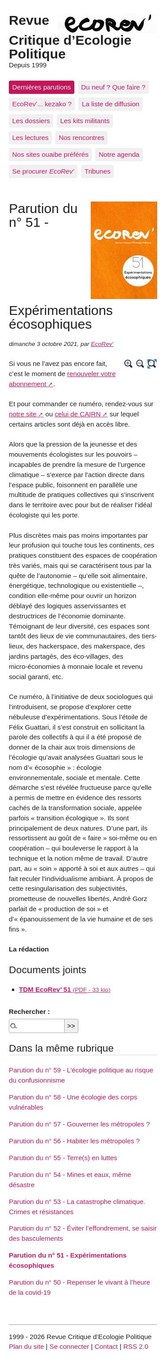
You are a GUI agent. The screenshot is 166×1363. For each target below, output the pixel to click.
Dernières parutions (41, 87)
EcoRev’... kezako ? (42, 104)
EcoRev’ (102, 344)
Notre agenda (119, 154)
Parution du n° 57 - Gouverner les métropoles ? (79, 1124)
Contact (106, 1346)
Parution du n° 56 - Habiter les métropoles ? (74, 1141)
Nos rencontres (81, 137)
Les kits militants (84, 120)
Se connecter (69, 1346)
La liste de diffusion (110, 104)
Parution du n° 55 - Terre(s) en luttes (63, 1157)
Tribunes (98, 171)
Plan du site (26, 1346)
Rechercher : (29, 1011)
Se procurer (43, 171)
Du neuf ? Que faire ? (113, 87)
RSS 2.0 (135, 1346)
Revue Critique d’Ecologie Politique (70, 36)
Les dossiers (31, 120)
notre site (22, 414)
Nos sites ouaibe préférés (50, 154)
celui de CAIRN (78, 414)
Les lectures (30, 137)
